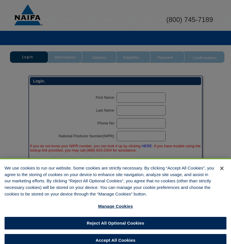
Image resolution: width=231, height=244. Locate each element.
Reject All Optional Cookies (115, 225)
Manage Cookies (115, 208)
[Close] (222, 171)
